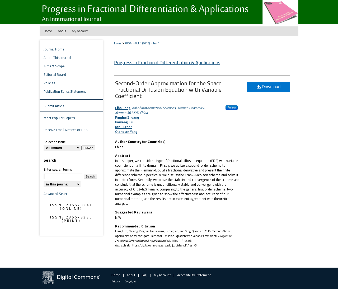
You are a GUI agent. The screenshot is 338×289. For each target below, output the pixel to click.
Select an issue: (55, 142)
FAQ (144, 275)
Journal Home (54, 49)
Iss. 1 (156, 43)
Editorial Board (55, 74)
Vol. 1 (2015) (142, 43)
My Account (162, 275)
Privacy (115, 281)
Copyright (130, 281)
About (131, 275)
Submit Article (54, 106)
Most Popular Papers (59, 118)
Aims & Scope (54, 66)
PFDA (128, 43)
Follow (231, 107)
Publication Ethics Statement (65, 91)
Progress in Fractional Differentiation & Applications (167, 62)
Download (269, 87)
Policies (49, 83)
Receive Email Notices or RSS (66, 130)
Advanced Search (56, 193)
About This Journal (57, 57)
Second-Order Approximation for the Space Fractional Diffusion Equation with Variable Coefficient (168, 89)
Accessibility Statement (194, 275)
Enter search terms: (58, 169)
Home (117, 43)
